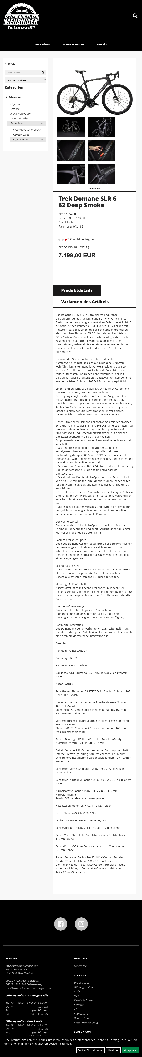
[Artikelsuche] (135, 16)
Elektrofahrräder (20, 113)
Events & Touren (73, 44)
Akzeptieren (130, 1050)
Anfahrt (78, 991)
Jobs (76, 996)
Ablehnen (113, 1050)
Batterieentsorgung (86, 1022)
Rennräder (16, 123)
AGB (76, 1009)
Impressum (81, 1013)
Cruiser (14, 109)
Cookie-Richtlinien (60, 1043)
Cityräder (16, 104)
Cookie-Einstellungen (90, 1050)
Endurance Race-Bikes (26, 130)
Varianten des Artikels (85, 301)
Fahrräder (14, 97)
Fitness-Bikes (21, 134)
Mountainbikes (19, 118)
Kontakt (102, 44)
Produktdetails (77, 290)
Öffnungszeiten (83, 987)
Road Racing (20, 139)
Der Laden (42, 44)
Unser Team (81, 982)
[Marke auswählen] (25, 80)
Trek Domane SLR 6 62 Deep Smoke (87, 201)
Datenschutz (81, 1018)
